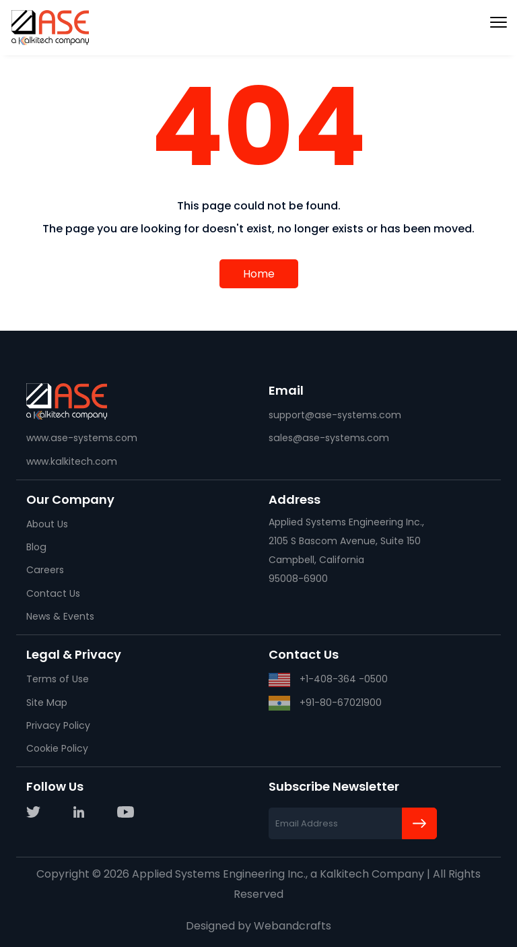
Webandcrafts (292, 926)
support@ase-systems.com (335, 415)
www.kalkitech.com (71, 461)
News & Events (60, 616)
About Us (47, 524)
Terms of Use (57, 679)
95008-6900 (298, 578)
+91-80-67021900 (325, 703)
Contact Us (52, 593)
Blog (36, 547)
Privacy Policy (58, 725)
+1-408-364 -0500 (328, 679)
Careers (44, 570)
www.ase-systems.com (81, 438)
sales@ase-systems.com (328, 438)
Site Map (46, 702)
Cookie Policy (57, 748)
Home (259, 274)
